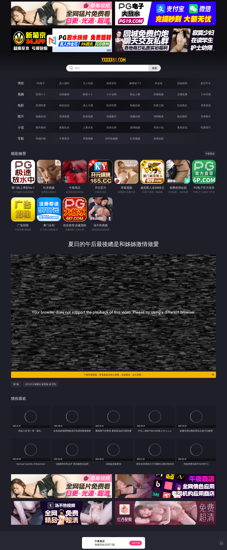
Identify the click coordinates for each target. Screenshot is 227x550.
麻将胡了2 (135, 83)
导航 (21, 138)
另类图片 (206, 116)
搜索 (154, 68)
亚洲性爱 (41, 105)
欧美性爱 (111, 105)
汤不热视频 (111, 138)
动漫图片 (111, 116)
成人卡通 (88, 105)
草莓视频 (88, 138)
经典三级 (159, 105)
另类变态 (206, 105)
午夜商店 (64, 138)
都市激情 (41, 127)
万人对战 (88, 83)
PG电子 (41, 83)
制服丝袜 (135, 105)
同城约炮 (41, 138)
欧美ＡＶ (88, 94)
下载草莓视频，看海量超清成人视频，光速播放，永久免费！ (149, 375)
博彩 (21, 83)
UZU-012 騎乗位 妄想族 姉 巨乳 (40, 384)
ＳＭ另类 (206, 94)
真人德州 (64, 83)
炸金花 (158, 83)
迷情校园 (135, 127)
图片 (21, 116)
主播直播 (182, 94)
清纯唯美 (159, 116)
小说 (21, 127)
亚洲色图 (64, 116)
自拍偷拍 (64, 94)
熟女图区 (182, 116)
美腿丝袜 (135, 116)
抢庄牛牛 (206, 83)
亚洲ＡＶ (41, 94)
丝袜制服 (159, 94)
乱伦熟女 (182, 105)
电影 (21, 105)
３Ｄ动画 (111, 94)
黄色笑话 (182, 127)
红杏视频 (135, 138)
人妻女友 (88, 127)
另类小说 (159, 127)
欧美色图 (88, 116)
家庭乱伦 (64, 127)
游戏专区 (111, 83)
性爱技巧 (206, 127)
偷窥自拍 (41, 116)
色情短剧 (159, 138)
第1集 (16, 384)
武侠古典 (111, 127)
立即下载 (135, 542)
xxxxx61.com (113, 60)
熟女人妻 (135, 94)
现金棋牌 (182, 83)
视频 (21, 94)
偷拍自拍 (64, 105)
